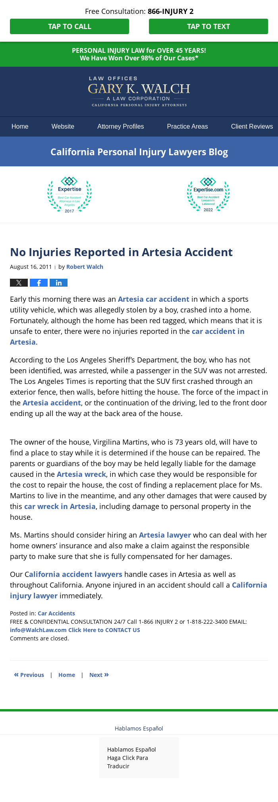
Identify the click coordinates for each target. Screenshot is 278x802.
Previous (29, 674)
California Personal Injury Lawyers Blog (139, 92)
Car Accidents (56, 613)
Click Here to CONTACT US (104, 630)
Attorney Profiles (120, 126)
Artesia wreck (81, 474)
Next (99, 674)
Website (63, 126)
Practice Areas (187, 126)
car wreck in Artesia (60, 506)
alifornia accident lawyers (75, 574)
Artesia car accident (153, 299)
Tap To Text (208, 26)
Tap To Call (69, 26)
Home (20, 126)
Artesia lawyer (165, 535)
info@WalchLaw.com (38, 630)
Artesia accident (52, 402)
